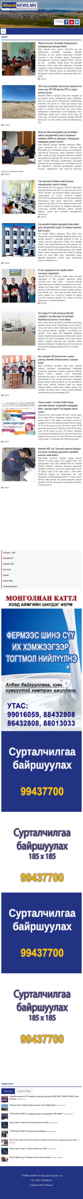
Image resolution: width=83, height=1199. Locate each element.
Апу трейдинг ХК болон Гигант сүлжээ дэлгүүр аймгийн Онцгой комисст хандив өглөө (58, 359)
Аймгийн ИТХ (8, 558)
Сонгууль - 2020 (9, 552)
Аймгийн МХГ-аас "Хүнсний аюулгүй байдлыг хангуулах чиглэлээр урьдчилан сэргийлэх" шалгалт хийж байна (59, 452)
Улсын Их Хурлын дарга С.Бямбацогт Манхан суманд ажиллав (29, 1157)
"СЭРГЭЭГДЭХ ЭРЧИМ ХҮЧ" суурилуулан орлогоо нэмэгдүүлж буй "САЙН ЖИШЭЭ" (36, 1114)
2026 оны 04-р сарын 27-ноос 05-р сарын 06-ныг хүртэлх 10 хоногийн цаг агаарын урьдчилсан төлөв (42, 1140)
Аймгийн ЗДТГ (8, 563)
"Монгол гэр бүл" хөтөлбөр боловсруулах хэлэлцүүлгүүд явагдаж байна (57, 44)
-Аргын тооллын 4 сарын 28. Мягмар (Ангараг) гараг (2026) (28, 1122)
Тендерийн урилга (10, 586)
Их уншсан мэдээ (23, 1091)
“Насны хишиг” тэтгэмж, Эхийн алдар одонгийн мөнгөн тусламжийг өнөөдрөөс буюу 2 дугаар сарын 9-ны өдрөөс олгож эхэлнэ (58, 407)
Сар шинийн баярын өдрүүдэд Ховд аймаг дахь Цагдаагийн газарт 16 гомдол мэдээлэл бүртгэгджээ (59, 227)
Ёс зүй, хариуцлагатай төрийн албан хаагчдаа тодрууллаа (55, 271)
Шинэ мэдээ (8, 1091)
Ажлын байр (8, 580)
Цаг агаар (7, 569)
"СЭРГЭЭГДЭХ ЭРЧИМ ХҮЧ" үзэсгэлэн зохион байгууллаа (27, 1131)
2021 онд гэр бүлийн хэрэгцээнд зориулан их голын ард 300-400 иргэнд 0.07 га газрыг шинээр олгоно (59, 89)
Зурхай (6, 575)
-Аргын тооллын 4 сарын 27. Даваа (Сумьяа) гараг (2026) (28, 1148)
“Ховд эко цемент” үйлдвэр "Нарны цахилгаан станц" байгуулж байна (32, 1105)
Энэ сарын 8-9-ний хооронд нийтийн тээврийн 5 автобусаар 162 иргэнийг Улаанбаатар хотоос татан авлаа (56, 316)
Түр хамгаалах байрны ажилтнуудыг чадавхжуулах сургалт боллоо (56, 182)
